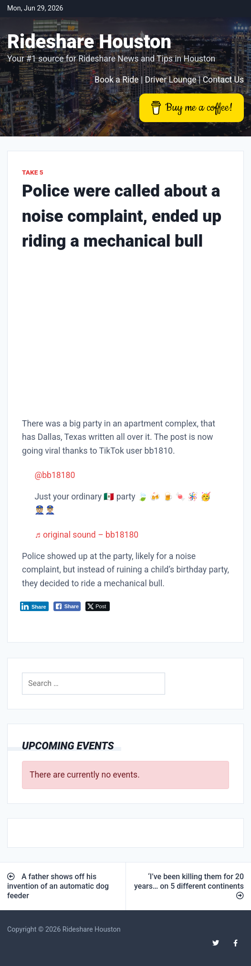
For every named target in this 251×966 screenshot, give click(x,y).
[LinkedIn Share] (34, 606)
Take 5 (32, 172)
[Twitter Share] (97, 606)
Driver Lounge (171, 79)
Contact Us (223, 79)
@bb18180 (54, 475)
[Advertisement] (125, 337)
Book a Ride (116, 79)
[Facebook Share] (67, 606)
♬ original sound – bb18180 (86, 535)
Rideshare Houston (89, 42)
